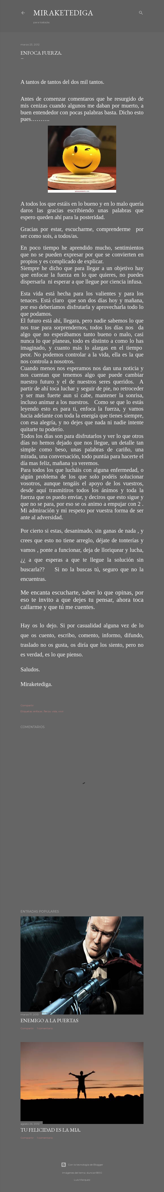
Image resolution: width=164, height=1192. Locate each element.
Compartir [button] (27, 705)
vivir (61, 711)
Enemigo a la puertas (49, 1020)
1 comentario (45, 1028)
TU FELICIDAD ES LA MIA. (50, 1130)
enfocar (37, 711)
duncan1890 (94, 1172)
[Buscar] (141, 12)
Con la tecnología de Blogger (82, 1164)
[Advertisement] (82, 869)
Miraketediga (63, 13)
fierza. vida (50, 711)
